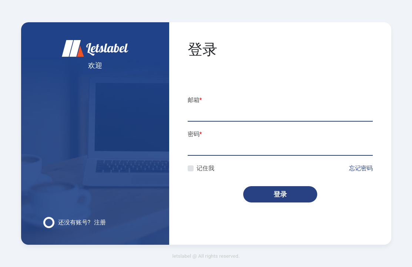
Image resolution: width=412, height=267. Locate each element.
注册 (100, 222)
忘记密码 (361, 168)
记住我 (205, 168)
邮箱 (195, 99)
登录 (280, 194)
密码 (195, 134)
